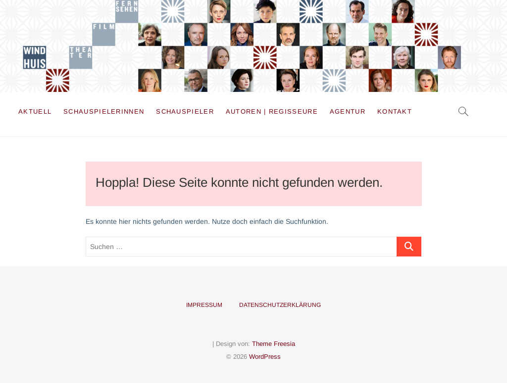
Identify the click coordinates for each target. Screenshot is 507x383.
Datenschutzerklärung (280, 304)
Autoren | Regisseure (272, 111)
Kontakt (394, 111)
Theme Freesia (273, 343)
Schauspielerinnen (103, 111)
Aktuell (34, 111)
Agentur (347, 111)
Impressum (204, 304)
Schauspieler (185, 111)
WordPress (265, 356)
